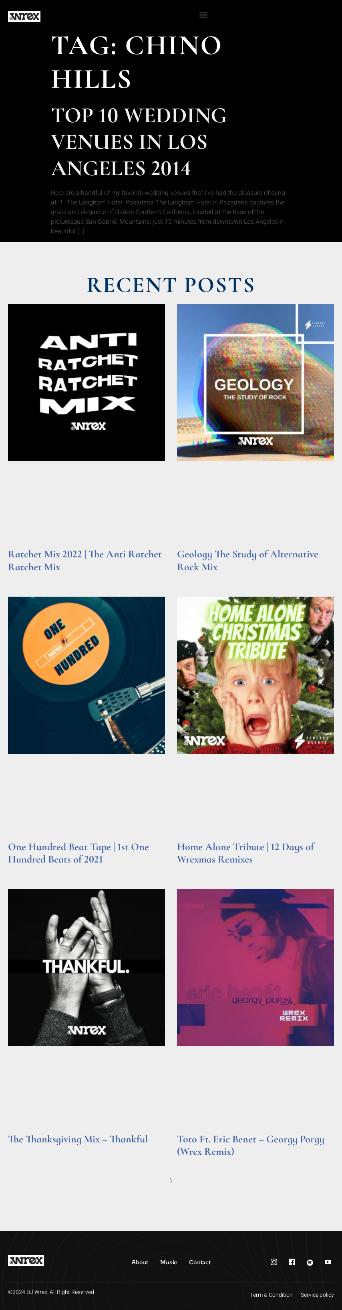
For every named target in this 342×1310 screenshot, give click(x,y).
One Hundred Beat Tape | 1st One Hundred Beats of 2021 (78, 852)
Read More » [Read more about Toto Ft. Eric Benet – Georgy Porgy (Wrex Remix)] (192, 1163)
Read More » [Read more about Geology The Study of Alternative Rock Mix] (192, 578)
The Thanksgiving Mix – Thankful (78, 1139)
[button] (203, 14)
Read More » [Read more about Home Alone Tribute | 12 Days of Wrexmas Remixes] (192, 870)
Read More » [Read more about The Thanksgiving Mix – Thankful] (23, 1150)
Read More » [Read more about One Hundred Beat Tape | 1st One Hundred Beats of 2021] (23, 870)
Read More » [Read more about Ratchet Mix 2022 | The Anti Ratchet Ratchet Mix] (23, 578)
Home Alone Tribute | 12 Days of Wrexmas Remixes (245, 852)
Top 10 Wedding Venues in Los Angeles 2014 (139, 142)
